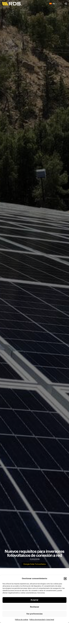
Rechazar (34, 607)
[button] (65, 578)
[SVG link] (12, 3)
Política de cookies (21, 619)
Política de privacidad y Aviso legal (41, 619)
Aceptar (34, 600)
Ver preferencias (34, 614)
